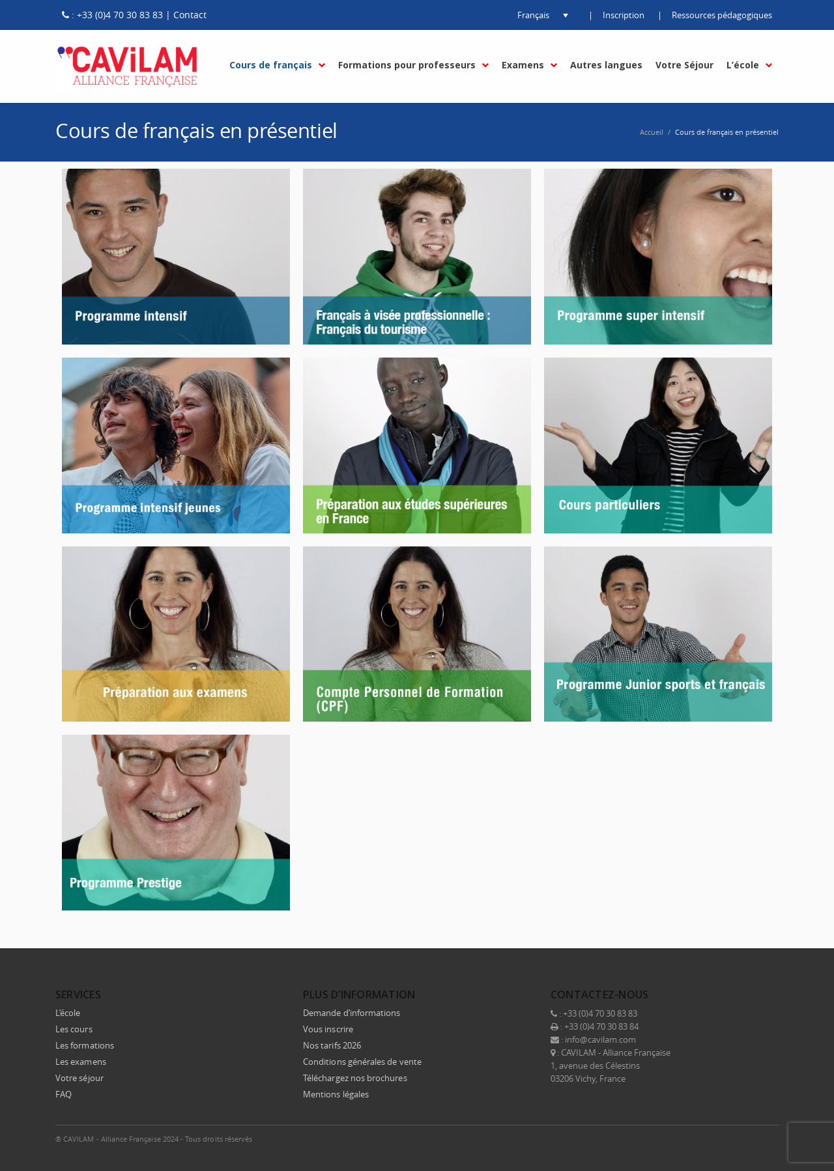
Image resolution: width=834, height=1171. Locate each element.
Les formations (84, 1045)
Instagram (738, 1138)
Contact (190, 14)
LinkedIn (711, 1138)
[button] (533, 15)
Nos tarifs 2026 (332, 1045)
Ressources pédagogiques (722, 15)
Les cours (74, 1029)
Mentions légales (336, 1094)
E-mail (766, 1138)
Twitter (683, 1138)
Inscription (623, 15)
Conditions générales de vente (362, 1061)
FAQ (63, 1094)
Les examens (80, 1061)
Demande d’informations (351, 1013)
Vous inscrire (328, 1029)
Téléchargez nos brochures (355, 1078)
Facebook (656, 1138)
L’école (67, 1013)
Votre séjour (79, 1078)
